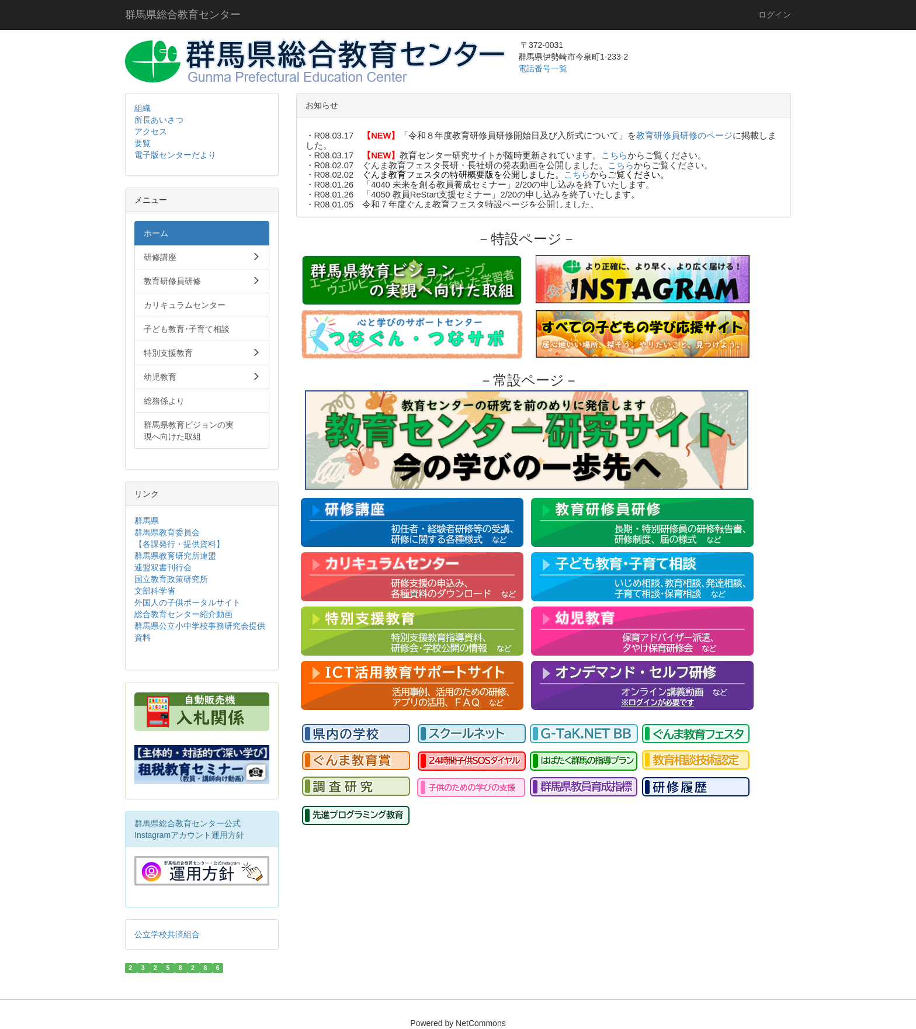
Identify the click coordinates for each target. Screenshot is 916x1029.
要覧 (142, 143)
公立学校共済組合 (167, 934)
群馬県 (146, 520)
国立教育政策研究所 (171, 579)
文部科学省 (154, 590)
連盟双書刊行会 (163, 567)
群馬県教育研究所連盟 (175, 555)
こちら (614, 155)
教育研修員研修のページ (684, 135)
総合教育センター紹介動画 (183, 614)
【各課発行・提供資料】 (179, 544)
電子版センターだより (175, 155)
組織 (142, 108)
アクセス (150, 131)
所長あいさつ (158, 119)
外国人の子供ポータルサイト (187, 602)
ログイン (774, 14)
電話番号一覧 (544, 68)
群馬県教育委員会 (167, 532)
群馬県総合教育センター (183, 14)
